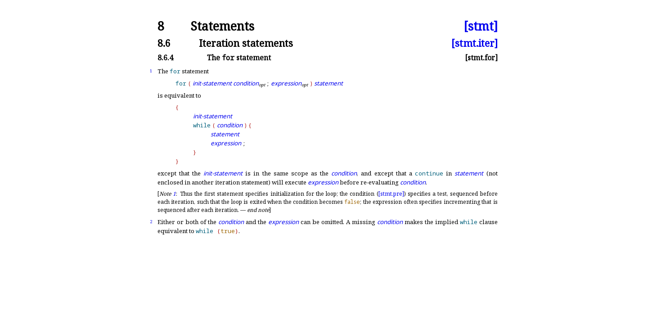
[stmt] (481, 26)
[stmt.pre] (391, 194)
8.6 (164, 43)
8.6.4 (165, 57)
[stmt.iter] (474, 43)
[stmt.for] (481, 57)
